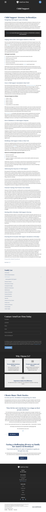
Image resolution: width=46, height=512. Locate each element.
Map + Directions (23, 481)
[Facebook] (20, 499)
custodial (25, 64)
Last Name (7, 322)
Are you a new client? (8, 332)
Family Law (23, 488)
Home (23, 486)
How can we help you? (9, 335)
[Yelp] (25, 499)
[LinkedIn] (23, 499)
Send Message (8, 347)
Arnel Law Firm (8, 113)
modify (15, 146)
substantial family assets (31, 85)
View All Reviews (14, 434)
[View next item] (7, 434)
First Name (7, 319)
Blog (23, 492)
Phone (6, 326)
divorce (8, 44)
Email (6, 329)
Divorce (23, 490)
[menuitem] (23, 273)
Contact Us (23, 458)
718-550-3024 (23, 472)
